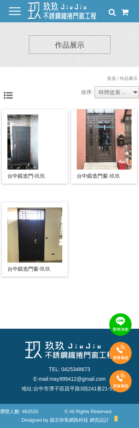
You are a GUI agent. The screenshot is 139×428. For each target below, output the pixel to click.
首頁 (111, 78)
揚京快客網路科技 (69, 420)
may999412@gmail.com (78, 379)
